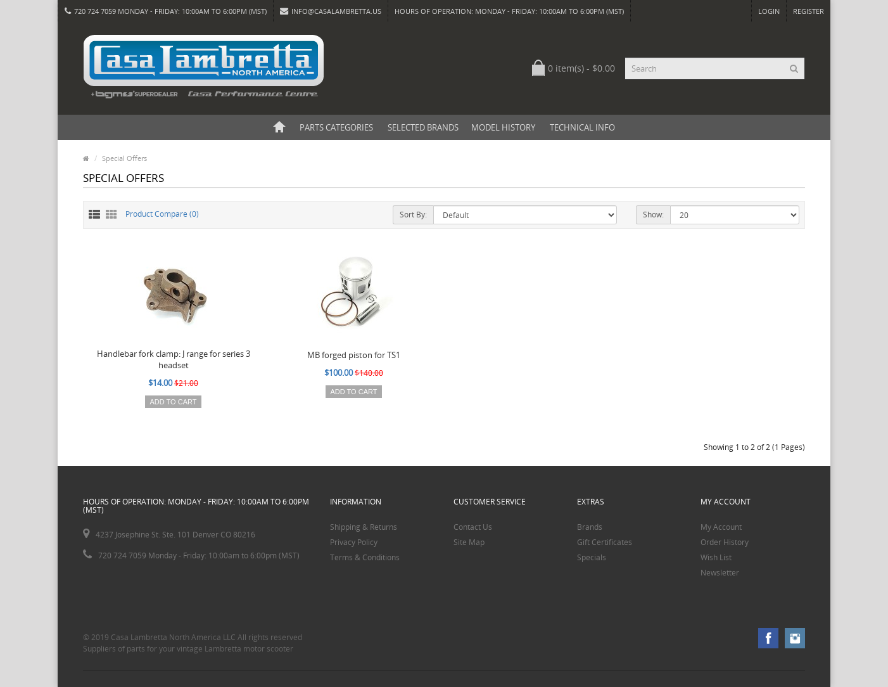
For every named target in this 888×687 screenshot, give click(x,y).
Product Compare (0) (162, 214)
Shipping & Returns (363, 527)
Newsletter (720, 572)
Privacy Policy (353, 542)
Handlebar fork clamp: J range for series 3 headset (173, 359)
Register (808, 11)
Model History (503, 127)
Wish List (716, 557)
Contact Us (473, 527)
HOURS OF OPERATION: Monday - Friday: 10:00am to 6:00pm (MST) (509, 11)
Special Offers (124, 158)
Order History (725, 542)
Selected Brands (423, 127)
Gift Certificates (604, 542)
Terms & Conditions (365, 557)
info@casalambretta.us (330, 11)
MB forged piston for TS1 (353, 355)
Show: (653, 214)
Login (769, 11)
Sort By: (413, 214)
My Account (721, 527)
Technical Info (582, 127)
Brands (589, 527)
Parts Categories (336, 127)
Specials (591, 557)
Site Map (469, 542)
